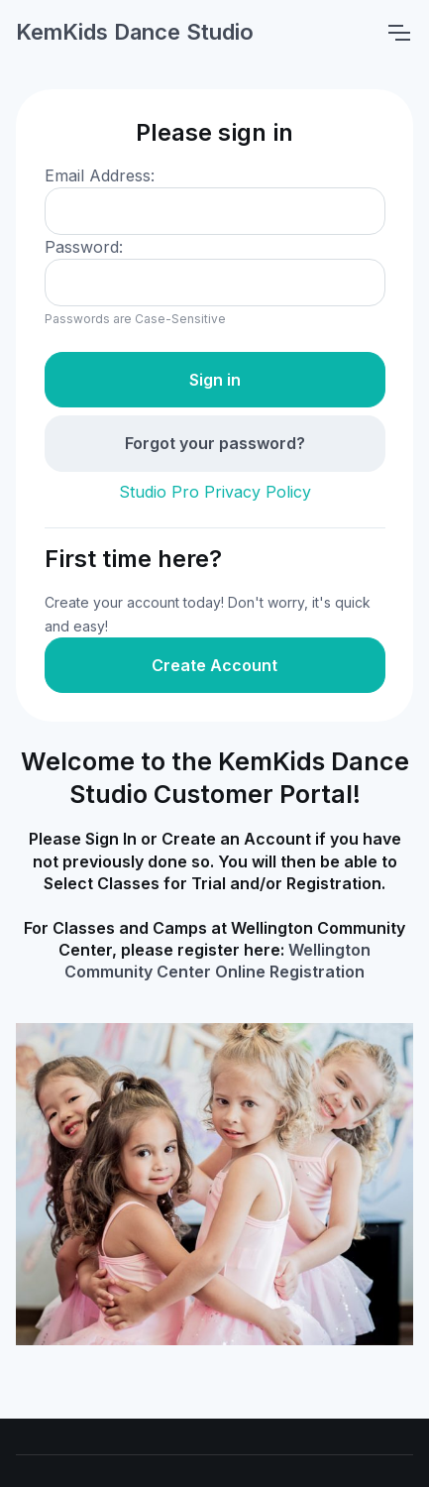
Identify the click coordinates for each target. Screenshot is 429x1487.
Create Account (214, 665)
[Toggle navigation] (398, 33)
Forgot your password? (215, 443)
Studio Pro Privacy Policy (215, 492)
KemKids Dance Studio (135, 32)
